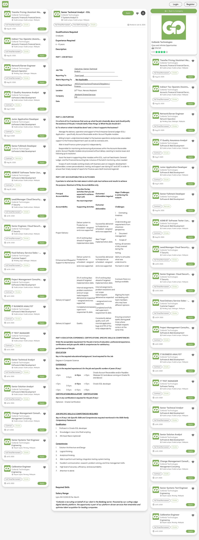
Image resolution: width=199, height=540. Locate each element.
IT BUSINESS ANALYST (22, 306)
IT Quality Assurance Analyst (25, 92)
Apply (42, 29)
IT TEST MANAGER (21, 333)
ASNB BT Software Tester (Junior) (27, 172)
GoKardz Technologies (20, 15)
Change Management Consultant (27, 413)
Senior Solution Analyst (23, 386)
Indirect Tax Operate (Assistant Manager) (31, 39)
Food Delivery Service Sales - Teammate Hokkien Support (39, 253)
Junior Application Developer (25, 119)
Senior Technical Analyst (23, 359)
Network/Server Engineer (24, 65)
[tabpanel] (99, 270)
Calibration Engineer (21, 466)
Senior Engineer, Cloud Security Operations (32, 226)
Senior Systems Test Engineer (25, 440)
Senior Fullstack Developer (24, 146)
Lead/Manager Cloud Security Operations (31, 199)
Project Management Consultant (27, 279)
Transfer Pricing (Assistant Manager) (29, 12)
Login (175, 4)
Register (191, 4)
